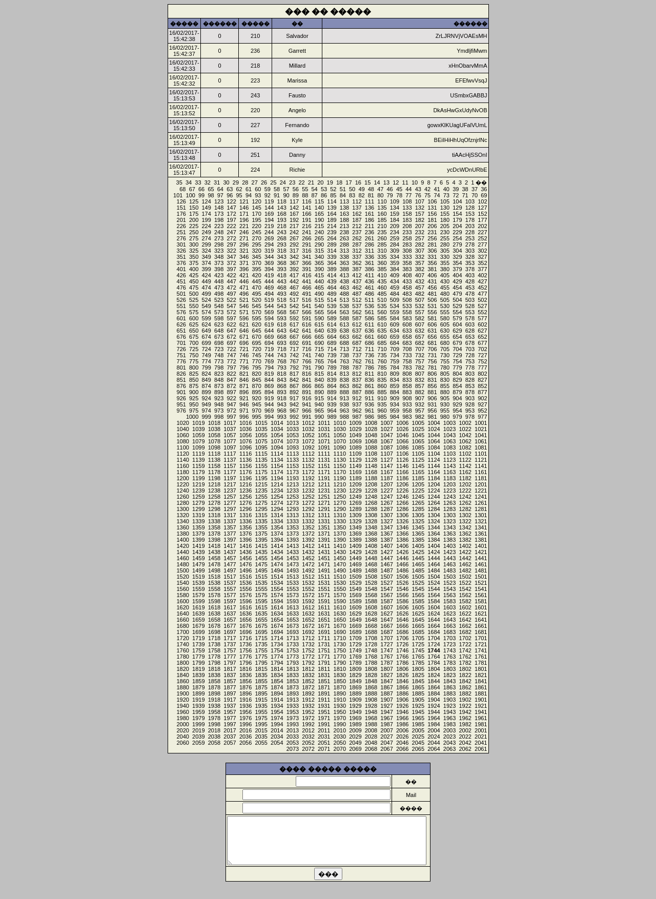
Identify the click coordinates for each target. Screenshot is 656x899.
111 (369, 201)
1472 (308, 564)
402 (482, 275)
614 (331, 324)
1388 (371, 540)
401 (181, 269)
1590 (340, 601)
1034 (277, 429)
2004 (433, 730)
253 (470, 238)
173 (218, 214)
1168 (371, 472)
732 (419, 355)
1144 (433, 466)
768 (281, 361)
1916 (245, 700)
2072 (308, 749)
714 (331, 349)
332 (419, 257)
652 (482, 337)
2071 (324, 749)
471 (244, 287)
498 (218, 294)
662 (356, 337)
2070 (340, 749)
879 (457, 392)
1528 (371, 583)
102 (482, 201)
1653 (292, 620)
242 (294, 232)
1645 (418, 620)
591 (306, 318)
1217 (229, 484)
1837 (229, 675)
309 (394, 251)
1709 (355, 638)
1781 (481, 663)
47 (380, 189)
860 (381, 386)
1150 (340, 466)
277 (482, 244)
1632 (308, 613)
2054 (277, 743)
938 (344, 404)
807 (419, 374)
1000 (192, 417)
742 (294, 355)
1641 (481, 620)
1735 (261, 644)
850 (193, 380)
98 (211, 195)
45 (399, 189)
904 (457, 398)
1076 (245, 441)
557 (419, 312)
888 (344, 392)
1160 (182, 466)
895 (256, 392)
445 (256, 281)
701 (181, 343)
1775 (261, 656)
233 (407, 232)
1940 (182, 706)
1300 (182, 509)
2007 (386, 730)
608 (407, 324)
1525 (418, 583)
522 (231, 300)
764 (331, 361)
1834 (277, 675)
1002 (465, 423)
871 (244, 386)
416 (306, 275)
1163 (449, 472)
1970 (340, 718)
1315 (261, 515)
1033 (292, 429)
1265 (418, 503)
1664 (433, 626)
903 (470, 398)
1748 (371, 650)
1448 (371, 558)
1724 (433, 644)
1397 (229, 540)
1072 (308, 441)
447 (231, 281)
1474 (277, 564)
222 (231, 226)
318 (281, 251)
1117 (229, 454)
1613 (292, 607)
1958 (214, 712)
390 (319, 269)
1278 (214, 503)
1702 (465, 638)
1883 (449, 693)
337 (356, 257)
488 (344, 294)
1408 (371, 546)
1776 (245, 656)
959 (394, 410)
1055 (261, 435)
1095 (261, 447)
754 (457, 361)
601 (181, 318)
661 (369, 337)
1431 (324, 552)
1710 (340, 638)
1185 (418, 478)
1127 (386, 460)
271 (244, 238)
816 (306, 374)
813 (344, 374)
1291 (324, 509)
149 (206, 208)
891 (306, 392)
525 (193, 300)
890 (319, 392)
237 (356, 232)
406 (432, 275)
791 (306, 367)
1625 (418, 613)
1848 (371, 681)
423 (218, 275)
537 (356, 306)
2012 (308, 730)
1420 (182, 546)
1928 (371, 706)
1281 (481, 509)
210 (381, 226)
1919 (198, 700)
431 (432, 281)
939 (331, 404)
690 (319, 343)
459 (394, 287)
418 (281, 275)
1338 (214, 521)
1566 (402, 595)
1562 (465, 595)
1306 (402, 515)
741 (306, 355)
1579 (198, 595)
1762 (465, 656)
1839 (198, 675)
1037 (229, 429)
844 (269, 380)
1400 (182, 540)
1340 (182, 521)
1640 (182, 613)
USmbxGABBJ (468, 95)
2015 (261, 730)
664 (331, 337)
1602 (465, 607)
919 (269, 398)
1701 (481, 638)
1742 (465, 650)
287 (356, 244)
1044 (433, 435)
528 (470, 306)
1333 (292, 521)
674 (206, 337)
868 (281, 386)
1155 (261, 466)
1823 (449, 675)
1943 (449, 712)
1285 (418, 509)
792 (294, 367)
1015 (261, 423)
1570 (340, 595)
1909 (355, 700)
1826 (402, 675)
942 (294, 404)
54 (315, 189)
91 (277, 195)
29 (236, 182)
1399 (198, 540)
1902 (465, 700)
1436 (245, 552)
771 (244, 361)
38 (465, 189)
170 (256, 214)
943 (281, 404)
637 (356, 331)
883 (407, 392)
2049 (355, 743)
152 (482, 214)
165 (319, 214)
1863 (449, 687)
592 (294, 318)
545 (256, 306)
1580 (182, 595)
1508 (371, 577)
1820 (182, 669)
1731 (324, 644)
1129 (355, 460)
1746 (402, 650)
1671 (324, 626)
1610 (340, 607)
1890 (340, 693)
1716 (245, 638)
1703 (449, 638)
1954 (277, 712)
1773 (292, 656)
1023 (449, 429)
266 (306, 238)
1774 (277, 656)
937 (356, 404)
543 (281, 306)
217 (294, 226)
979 (457, 417)
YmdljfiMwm (472, 51)
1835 (261, 675)
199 (206, 220)
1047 (386, 435)
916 (306, 398)
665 (319, 337)
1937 (229, 706)
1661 (481, 626)
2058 (214, 743)
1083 (449, 447)
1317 (229, 515)
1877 (229, 687)
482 (419, 294)
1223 (449, 490)
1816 (245, 669)
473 (218, 287)
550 (193, 306)
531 (432, 306)
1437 (229, 552)
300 (193, 244)
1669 (355, 626)
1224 (433, 490)
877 (482, 392)
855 (444, 386)
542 (294, 306)
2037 (229, 736)
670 (256, 337)
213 (344, 226)
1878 (214, 687)
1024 (433, 429)
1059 (198, 435)
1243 (449, 497)
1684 (433, 632)
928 (470, 404)
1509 (355, 577)
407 (419, 275)
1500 (182, 570)
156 (432, 214)
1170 (340, 472)
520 (256, 300)
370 (256, 263)
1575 (261, 595)
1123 (449, 460)
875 (193, 386)
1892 (308, 693)
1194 (277, 478)
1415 (261, 546)
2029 (355, 736)
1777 (229, 656)
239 (331, 232)
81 (371, 195)
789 (331, 367)
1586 (402, 601)
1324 (433, 521)
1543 (449, 589)
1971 (324, 718)
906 (432, 398)
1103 (449, 454)
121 (244, 201)
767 (294, 361)
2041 (481, 743)
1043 (449, 435)
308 (407, 251)
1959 (198, 712)
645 (256, 331)
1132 (308, 460)
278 (470, 244)
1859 (198, 681)
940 (319, 404)
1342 (465, 527)
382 (419, 269)
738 (344, 355)
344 (269, 257)
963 (344, 410)
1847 (386, 681)
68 (182, 189)
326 (181, 251)
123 (218, 201)
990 (319, 417)
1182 (465, 478)
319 (269, 251)
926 (181, 398)
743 (281, 355)
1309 (355, 515)
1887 (386, 693)
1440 (182, 552)
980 (444, 417)
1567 (386, 595)
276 (181, 238)
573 (218, 312)
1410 (340, 546)
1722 (465, 644)
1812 (308, 669)
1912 (308, 700)
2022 (465, 736)
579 (457, 318)
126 (181, 201)
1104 (433, 454)
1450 (340, 558)
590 (319, 318)
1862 (465, 687)
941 (306, 404)
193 (281, 220)
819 (269, 374)
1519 (198, 577)
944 (269, 404)
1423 (449, 552)
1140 (182, 460)
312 (356, 251)
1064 (433, 441)
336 (369, 257)
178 (470, 220)
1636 (245, 613)
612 (356, 324)
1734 (277, 644)
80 (380, 195)
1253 (292, 497)
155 (444, 214)
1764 (433, 656)
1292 (308, 509)
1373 (292, 533)
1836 (245, 675)
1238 (214, 490)
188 (344, 220)
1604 (433, 607)
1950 (340, 712)
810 (381, 374)
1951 (324, 712)
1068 (371, 441)
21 (311, 182)
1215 (261, 484)
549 (206, 306)
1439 (198, 552)
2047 (386, 743)
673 (218, 337)
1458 (214, 558)
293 (281, 244)
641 (306, 331)
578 (470, 318)
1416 (245, 546)
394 (269, 269)
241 (306, 232)
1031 (324, 429)
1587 (386, 601)
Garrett (297, 51)
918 (281, 398)
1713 (292, 638)
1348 (371, 527)
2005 (418, 730)
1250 (340, 497)
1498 (214, 570)
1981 (481, 724)
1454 (277, 558)
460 (381, 287)
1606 (402, 607)
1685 (418, 632)
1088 (371, 447)
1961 (481, 718)
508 (407, 300)
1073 (292, 441)
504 (457, 300)
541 (306, 306)
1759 (198, 650)
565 (319, 312)
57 (286, 189)
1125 (418, 460)
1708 (371, 638)
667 (294, 337)
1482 (465, 570)
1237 (229, 490)
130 (444, 208)
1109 (355, 454)
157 (419, 214)
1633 (292, 613)
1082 (465, 447)
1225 (418, 490)
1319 (198, 515)
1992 (308, 724)
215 (319, 226)
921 (244, 398)
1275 (261, 503)
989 (331, 417)
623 (218, 324)
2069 (355, 749)
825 (193, 374)
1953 (292, 712)
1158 (214, 466)
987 (356, 417)
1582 (465, 601)
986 (369, 417)
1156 (245, 466)
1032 (308, 429)
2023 (449, 736)
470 (256, 287)
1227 (386, 490)
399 (206, 269)
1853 (292, 681)
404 (457, 275)
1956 (245, 712)
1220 (182, 484)
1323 (449, 521)
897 (231, 392)
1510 (340, 577)
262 (356, 238)
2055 (261, 743)
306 (432, 251)
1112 (308, 454)
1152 (308, 466)
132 (419, 208)
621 (244, 324)
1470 (340, 564)
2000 (182, 724)
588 (344, 318)
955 (444, 410)
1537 (229, 583)
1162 (465, 472)
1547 (386, 589)
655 (444, 337)
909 (394, 398)
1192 (308, 478)
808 (407, 374)
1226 (402, 490)
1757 (229, 650)
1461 (481, 564)
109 (394, 201)
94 (248, 195)
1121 (481, 460)
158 (407, 214)
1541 (481, 589)
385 (381, 269)
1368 (371, 533)
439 (331, 281)
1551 (324, 589)
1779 (198, 656)
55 (305, 189)
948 (218, 404)
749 (206, 355)
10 (415, 182)
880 (444, 392)
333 (407, 257)
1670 (340, 626)
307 (419, 251)
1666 (402, 626)
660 (381, 337)
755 (444, 361)
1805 (418, 669)
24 (283, 182)
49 (361, 189)
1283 (449, 509)
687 (356, 343)
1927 (386, 706)
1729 (355, 644)
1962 (465, 718)
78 (399, 195)
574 (206, 312)
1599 (198, 601)
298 (218, 244)
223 (218, 226)
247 (231, 232)
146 (244, 208)
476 (181, 287)
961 (369, 410)
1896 (245, 693)
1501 (481, 577)
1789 (355, 663)
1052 (308, 435)
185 (381, 220)
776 (181, 361)
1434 (277, 552)
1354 (277, 527)
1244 (433, 497)
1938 (214, 706)
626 (181, 324)
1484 (433, 570)
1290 (340, 509)
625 (193, 324)
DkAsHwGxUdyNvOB (460, 110)
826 (181, 374)
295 (256, 244)
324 (206, 251)
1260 (182, 497)
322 (231, 251)
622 (231, 324)
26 (264, 182)
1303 (449, 515)
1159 (198, 466)
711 (369, 349)
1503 (449, 577)
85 (333, 195)
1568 (371, 595)
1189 (355, 478)
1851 (324, 681)
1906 (402, 700)
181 (432, 220)
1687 (386, 632)
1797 (229, 663)
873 (218, 386)
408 (407, 275)
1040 (182, 429)
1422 (465, 552)
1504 (433, 577)
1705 (418, 638)
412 (356, 275)
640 (319, 331)
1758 (214, 650)
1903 (449, 700)
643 (281, 331)
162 (356, 214)
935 (381, 404)
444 (269, 281)
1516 (245, 577)
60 (258, 189)
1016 (245, 423)
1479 (198, 564)
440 (319, 281)
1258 (214, 497)
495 (256, 294)
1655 (261, 620)
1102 (465, 454)
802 (482, 374)
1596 (245, 601)
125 (193, 201)
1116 (245, 454)
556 (432, 312)
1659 (198, 620)
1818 (214, 669)
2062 (465, 749)
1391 (324, 540)
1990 (340, 724)
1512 (308, 577)
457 (419, 287)
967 (294, 410)
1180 (182, 472)
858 (407, 386)
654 (457, 337)
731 (432, 355)
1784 (433, 663)
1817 (229, 669)
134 (394, 208)
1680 (182, 626)
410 (381, 275)
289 (331, 244)
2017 (229, 730)
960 (381, 410)
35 (179, 182)
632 (419, 331)
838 (344, 380)
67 (192, 189)
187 (356, 220)
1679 (198, 626)
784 (394, 367)
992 (294, 417)
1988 (371, 724)
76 (418, 195)
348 (218, 257)
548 (218, 306)
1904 (433, 700)
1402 (465, 546)
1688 (371, 632)
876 (181, 386)
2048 (371, 743)
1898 (214, 693)
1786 (402, 663)
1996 (245, 724)
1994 (277, 724)
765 (319, 361)
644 (269, 331)
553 (470, 312)
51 (343, 189)
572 (231, 312)
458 (407, 287)
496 (244, 294)
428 (470, 281)
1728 (371, 644)
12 (396, 182)
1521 (481, 583)
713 (344, 349)
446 (244, 281)
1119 (198, 454)
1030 (340, 429)
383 (407, 269)
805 (444, 374)
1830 (340, 675)
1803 (449, 669)
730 (444, 355)
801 (181, 367)
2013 (292, 730)
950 (193, 404)
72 (456, 195)
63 (230, 189)
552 (482, 312)
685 (381, 343)
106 (432, 201)
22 (301, 182)
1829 (355, 675)
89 (296, 195)
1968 (371, 718)
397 (231, 269)
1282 (465, 509)
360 (381, 263)
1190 (340, 478)
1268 (371, 503)
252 (482, 238)
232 (419, 232)
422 (231, 275)
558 (407, 312)
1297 (229, 509)
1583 (449, 601)
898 (218, 392)
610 (381, 324)
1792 (308, 663)
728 (470, 355)
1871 (324, 687)
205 (444, 226)
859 (394, 386)
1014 (277, 423)
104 (457, 201)
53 (324, 189)
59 (267, 189)
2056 (245, 743)
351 (181, 257)
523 (218, 300)
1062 (465, 441)
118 (281, 201)
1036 (245, 429)
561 (369, 312)
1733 (292, 644)
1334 (277, 521)
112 (356, 201)
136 (369, 208)
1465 (418, 564)
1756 (245, 650)
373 (218, 263)
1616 (245, 607)
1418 (214, 546)
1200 (182, 478)
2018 (214, 730)
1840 (182, 675)
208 (407, 226)
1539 (198, 583)
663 (344, 337)
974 (206, 410)
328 (470, 257)
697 (231, 343)
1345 (418, 527)
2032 (308, 736)
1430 (340, 552)
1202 (465, 484)
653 (470, 337)
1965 (418, 718)
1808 (371, 669)
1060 (182, 435)
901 (181, 392)
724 (206, 349)
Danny (297, 155)
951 (181, 404)
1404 (433, 546)
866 (306, 386)
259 (394, 238)
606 (432, 324)
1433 (292, 552)
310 (381, 251)
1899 (198, 693)
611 (369, 324)
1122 (465, 460)
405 (444, 275)
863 (344, 386)
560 (381, 312)
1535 (261, 583)
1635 (261, 613)
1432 (308, 552)
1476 (245, 564)
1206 (402, 484)
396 (244, 269)
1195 (261, 478)
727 (482, 355)
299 (206, 244)
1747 (386, 650)
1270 (340, 503)
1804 (433, 669)
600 (193, 318)
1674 (277, 626)
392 (294, 269)
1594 (277, 601)
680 (444, 343)
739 (331, 355)
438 (344, 281)
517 (294, 300)
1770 (340, 656)
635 (381, 331)
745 (256, 355)
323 (218, 251)
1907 (386, 700)
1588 (371, 601)
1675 (261, 626)
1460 (182, 558)
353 (470, 263)
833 (407, 380)
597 (231, 318)
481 (432, 294)
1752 (308, 650)
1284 (433, 509)
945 (256, 404)
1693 (292, 632)
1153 (292, 466)
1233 (292, 490)
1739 (198, 644)
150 (193, 208)
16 (358, 182)
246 (244, 232)
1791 (324, 663)
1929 (355, 706)
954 (457, 410)
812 (356, 374)
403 (470, 275)
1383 (449, 540)
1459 (198, 558)
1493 (292, 570)
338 (344, 257)
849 (206, 380)
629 (457, 331)
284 (394, 244)
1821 (481, 675)
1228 (371, 490)
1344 (433, 527)
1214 (277, 484)
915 (319, 398)
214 (331, 226)
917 (294, 398)
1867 (386, 687)
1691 (324, 632)
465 (319, 287)
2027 (386, 736)
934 (394, 404)
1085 (418, 447)
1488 (371, 570)
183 (407, 220)
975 (193, 410)
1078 (214, 441)
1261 (481, 503)
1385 (418, 540)
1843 (449, 681)
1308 (371, 515)
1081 (481, 447)
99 (201, 195)
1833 (292, 675)
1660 (182, 620)
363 (344, 263)
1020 (182, 423)
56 (296, 189)
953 (470, 410)
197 (231, 220)
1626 (402, 613)
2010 (340, 730)
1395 (261, 540)
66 (201, 189)
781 (432, 367)
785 (381, 367)
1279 (198, 503)
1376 (245, 533)
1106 (402, 454)
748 (218, 355)
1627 (386, 613)
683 (407, 343)
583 (407, 318)
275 (193, 238)
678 (470, 343)
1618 (214, 607)
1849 (355, 681)
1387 (386, 540)
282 (419, 244)
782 (419, 367)
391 (306, 269)
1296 (245, 509)
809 (394, 374)
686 (369, 343)
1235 (261, 490)
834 (394, 380)
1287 (386, 509)
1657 (229, 620)
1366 (402, 533)
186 (369, 220)
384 (394, 269)
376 (181, 263)
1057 (229, 435)
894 (269, 392)
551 (181, 306)
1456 (245, 558)
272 (231, 238)
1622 (465, 613)
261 (369, 238)
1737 (229, 644)
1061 (481, 441)
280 (444, 244)
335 (381, 257)
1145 (418, 466)
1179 (198, 472)
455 (444, 287)
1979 (198, 718)
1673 (292, 626)
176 (181, 214)
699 (206, 343)
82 (361, 195)
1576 (245, 595)
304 (457, 251)
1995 (261, 724)
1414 (277, 546)
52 (333, 189)
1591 (324, 601)
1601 (481, 607)
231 (432, 232)
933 (407, 404)
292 (294, 244)
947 (231, 404)
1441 (481, 558)
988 (344, 417)
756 (432, 361)
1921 (481, 706)
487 (356, 294)
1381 (481, 540)
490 (319, 294)
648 (218, 331)
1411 (324, 546)
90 (286, 195)
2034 (277, 736)
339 (331, 257)
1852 (308, 681)
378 (470, 269)
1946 (402, 712)
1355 (261, 527)
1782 (465, 663)
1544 (433, 589)
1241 (481, 497)
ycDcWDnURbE (467, 170)
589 (331, 318)
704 (457, 349)
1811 (324, 669)
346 (244, 257)
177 (482, 220)
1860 (182, 681)
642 (294, 331)
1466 (402, 564)
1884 (433, 693)
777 (482, 367)
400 (193, 269)
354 (457, 263)
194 (269, 220)
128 (470, 208)
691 (306, 343)
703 (470, 349)
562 (356, 312)
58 (277, 189)
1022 (465, 429)
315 (319, 251)
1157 (229, 466)
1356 (245, 527)
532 (419, 306)
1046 (402, 435)
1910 (340, 700)
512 (356, 300)
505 (444, 300)
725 (193, 349)
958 (407, 410)
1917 (229, 700)
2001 (481, 730)
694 (269, 343)
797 (231, 367)
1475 (261, 564)
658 (407, 337)
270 (256, 238)
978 (470, 417)
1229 (355, 490)
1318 (214, 515)
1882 (465, 693)
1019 (198, 423)
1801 (481, 669)
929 (457, 404)
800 (193, 367)
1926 (402, 706)
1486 (402, 570)
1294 (277, 509)
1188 (371, 478)
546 (244, 306)
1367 (386, 533)
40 (446, 189)
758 (407, 361)
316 (306, 251)
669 (269, 337)
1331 (324, 521)
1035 (261, 429)
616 (306, 324)
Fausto (297, 95)
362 (356, 263)
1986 (402, 724)
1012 (308, 423)
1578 (214, 595)
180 (444, 220)
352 (482, 263)
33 (198, 182)
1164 (433, 472)
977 (482, 417)
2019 (198, 730)
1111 (324, 454)
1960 (182, 712)
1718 (214, 638)
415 (319, 275)
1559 (198, 589)
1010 (340, 423)
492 (294, 294)
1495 (261, 570)
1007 (386, 423)
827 (482, 380)
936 (369, 404)
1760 (182, 650)
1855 (261, 681)
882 (419, 392)
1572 (308, 595)
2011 (324, 730)
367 (294, 263)
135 (381, 208)
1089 (355, 447)
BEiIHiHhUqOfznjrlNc (460, 140)
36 (484, 189)
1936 (245, 706)
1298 (214, 509)
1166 (402, 472)
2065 (418, 749)
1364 (433, 533)
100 (190, 195)
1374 (277, 533)
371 (244, 263)
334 (394, 257)
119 (269, 201)
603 (470, 324)
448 (218, 281)
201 (181, 220)
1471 (324, 564)
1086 (402, 447)
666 (306, 337)
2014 (277, 730)
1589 (355, 601)
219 (269, 226)
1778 (214, 656)
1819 (198, 669)
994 (269, 417)
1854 (277, 681)
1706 (402, 638)
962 (356, 410)
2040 (182, 736)
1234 (277, 490)
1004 (433, 423)
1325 (418, 521)
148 (218, 208)
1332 (308, 521)
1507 (386, 577)
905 (444, 398)
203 (470, 226)
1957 (229, 712)
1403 (449, 546)
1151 (324, 466)
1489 (355, 570)
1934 (277, 706)
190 (319, 220)
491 (306, 294)
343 (281, 257)
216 (306, 226)
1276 (245, 503)
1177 (229, 472)
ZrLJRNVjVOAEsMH (461, 36)
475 (193, 287)
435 (381, 281)
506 (432, 300)
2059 (198, 743)
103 (470, 201)
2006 (402, 730)
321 (244, 251)
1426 (402, 552)
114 (331, 201)
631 (432, 331)
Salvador (297, 36)
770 (256, 361)
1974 (277, 718)
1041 (481, 435)
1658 (214, 620)
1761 (481, 656)
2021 (481, 736)
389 (331, 269)
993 (281, 417)
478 (470, 294)
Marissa (298, 80)
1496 (245, 570)
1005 (418, 423)
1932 (308, 706)
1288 (371, 509)
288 (344, 244)
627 (482, 331)
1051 (324, 435)
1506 (402, 577)
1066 (402, 441)
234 (394, 232)
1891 (324, 693)
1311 (324, 515)
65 (211, 189)
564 (331, 312)
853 (470, 386)
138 (344, 208)
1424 (433, 552)
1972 (308, 718)
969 (269, 410)
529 (457, 306)
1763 (449, 656)
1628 (371, 613)
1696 (245, 632)
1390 (340, 540)
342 (294, 257)
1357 (229, 527)
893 (281, 392)
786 (369, 367)
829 (457, 380)
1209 (355, 484)
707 (419, 349)
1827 (386, 675)
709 (394, 349)
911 (369, 398)
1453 (292, 558)
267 (294, 238)
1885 (418, 693)
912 (356, 398)
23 (292, 182)
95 (239, 195)
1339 (198, 521)
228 (470, 232)
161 (369, 214)
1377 (229, 533)
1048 (371, 435)
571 (244, 312)
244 (269, 232)
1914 (277, 700)
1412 (308, 546)
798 (218, 367)
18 (339, 182)
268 (281, 238)
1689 (355, 632)
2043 (449, 743)
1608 (371, 607)
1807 (386, 669)
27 (255, 182)
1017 (229, 423)
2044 (433, 743)
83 (352, 195)
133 (407, 208)
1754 (277, 650)
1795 (261, 663)
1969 (355, 718)
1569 (355, 595)
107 (419, 201)
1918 (214, 700)
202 (482, 226)
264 (331, 238)
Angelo (297, 110)
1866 (402, 687)
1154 (277, 466)
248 (218, 232)
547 (231, 306)
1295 (261, 509)
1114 (277, 454)
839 (331, 380)
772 (231, 361)
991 (306, 417)
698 (218, 343)
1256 (245, 497)
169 (269, 214)
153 (470, 214)
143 (281, 208)
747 (231, 355)
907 (419, 398)
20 (320, 182)
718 (281, 349)
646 (244, 331)
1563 (449, 595)
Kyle (297, 140)
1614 (277, 607)
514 (331, 300)
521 (244, 300)
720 (256, 349)
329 (457, 257)
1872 (308, 687)
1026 (402, 429)
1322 (465, 521)
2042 (465, 743)
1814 (277, 669)
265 (319, 238)
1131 (324, 460)
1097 (229, 447)
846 (244, 380)
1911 (324, 700)
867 (294, 386)
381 (432, 269)
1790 (340, 663)
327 (482, 257)
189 (331, 220)
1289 (355, 509)
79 (390, 195)
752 (482, 361)
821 (244, 374)
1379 (198, 533)
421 (244, 275)
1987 (386, 724)
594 (269, 318)
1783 (449, 663)
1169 (355, 472)
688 (344, 343)
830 (444, 380)
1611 (324, 607)
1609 (355, 607)
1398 (214, 540)
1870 (340, 687)
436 (369, 281)
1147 (386, 466)
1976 (245, 718)
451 (181, 281)
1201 (481, 484)
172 (231, 214)
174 (206, 214)
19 (330, 182)
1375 (261, 533)
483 (407, 294)
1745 (418, 650)
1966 (402, 718)
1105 (418, 454)
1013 (292, 423)
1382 (465, 540)
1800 (182, 663)
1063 (449, 441)
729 (457, 355)
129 (457, 208)
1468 (371, 564)
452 (482, 287)
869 (269, 386)
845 (256, 380)
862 (356, 386)
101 (177, 195)
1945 (418, 712)
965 (319, 410)
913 (344, 398)
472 (231, 287)
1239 (198, 490)
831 (432, 380)
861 (369, 386)
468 (281, 287)
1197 (229, 478)
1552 (308, 589)
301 (181, 244)
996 (244, 417)
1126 (402, 460)
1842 (465, 681)
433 (407, 281)
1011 (324, 423)
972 (231, 410)
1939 (198, 706)
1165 (418, 472)
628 (470, 331)
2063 (449, 749)
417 (294, 275)
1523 (449, 583)
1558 (214, 589)
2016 (245, 730)
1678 (214, 626)
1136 (245, 460)
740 (319, 355)
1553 (292, 589)
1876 (245, 687)
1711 (324, 638)
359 (394, 263)
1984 (433, 724)
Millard (297, 66)
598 (218, 318)
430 (444, 281)
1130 (340, 460)
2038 (214, 736)
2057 (229, 743)
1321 (481, 521)
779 (457, 367)
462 (356, 287)
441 (306, 281)
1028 (371, 429)
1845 (418, 681)
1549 (355, 589)
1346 (402, 527)
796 (244, 367)
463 (344, 287)
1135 (261, 460)
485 (381, 294)
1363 (449, 533)
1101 (481, 454)
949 (206, 404)
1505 (418, 577)
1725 (418, 644)
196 (244, 220)
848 (218, 380)
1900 (182, 693)
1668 (371, 626)
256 (432, 238)
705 (444, 349)
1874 (277, 687)
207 (419, 226)
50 (352, 189)
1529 (355, 583)
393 (281, 269)
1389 (355, 540)
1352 (308, 527)
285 (381, 244)
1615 (261, 607)
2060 (182, 743)
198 (218, 220)
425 (193, 275)
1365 (418, 533)
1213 (292, 484)
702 (482, 349)
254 (457, 238)
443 (281, 281)
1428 (371, 552)
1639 (198, 613)
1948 (371, 712)
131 (432, 208)
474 (206, 287)
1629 (355, 613)
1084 (433, 447)
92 (267, 195)
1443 (449, 558)
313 (344, 251)
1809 (355, 669)
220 (256, 226)
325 (193, 251)
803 (470, 374)
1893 (292, 693)
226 (181, 226)
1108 (371, 454)
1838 (214, 675)
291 (306, 244)
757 (419, 361)
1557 (229, 589)
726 (181, 349)
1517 (229, 577)
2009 (355, 730)
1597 (229, 601)
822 (231, 374)
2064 (433, 749)
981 (432, 417)
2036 (245, 736)
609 (394, 324)
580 (444, 318)
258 (407, 238)
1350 (340, 527)
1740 (182, 644)
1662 (465, 626)
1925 (418, 706)
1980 (182, 718)
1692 (308, 632)
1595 (261, 601)
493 (281, 294)
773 (218, 361)
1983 (449, 724)
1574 (277, 595)
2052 (308, 743)
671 (244, 337)
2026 (402, 736)
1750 (340, 650)
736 (369, 355)
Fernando (297, 125)
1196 (245, 478)
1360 (182, 527)
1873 (292, 687)
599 (206, 318)
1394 (277, 540)
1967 (386, 718)
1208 (371, 484)
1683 (449, 632)
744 (269, 355)
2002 (465, 730)
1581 (481, 601)
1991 (324, 724)
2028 (371, 736)
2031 (324, 736)
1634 (277, 613)
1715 (261, 638)
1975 (261, 718)
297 (231, 244)
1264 (433, 503)
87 (315, 195)
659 (394, 337)
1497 (229, 570)
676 (181, 337)
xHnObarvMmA (467, 66)
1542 (465, 589)
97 (220, 195)
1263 (449, 503)
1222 (465, 490)
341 (306, 257)
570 (256, 312)
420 (256, 275)
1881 (481, 693)
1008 (371, 423)
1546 (402, 589)
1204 (433, 484)
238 (344, 232)
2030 (340, 736)
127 (482, 208)
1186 (402, 478)
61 (248, 189)
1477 (229, 564)
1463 (449, 564)
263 (344, 238)
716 (306, 349)
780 (444, 367)
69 (484, 195)
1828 (371, 675)
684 (394, 343)
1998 (214, 724)
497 (231, 294)
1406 (402, 546)
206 (432, 226)
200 (193, 220)
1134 (277, 460)
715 (319, 349)
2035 (261, 736)
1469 (355, 564)
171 (244, 214)
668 (281, 337)
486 (369, 294)
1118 (214, 454)
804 (457, 374)
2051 (324, 743)
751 (181, 355)
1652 (308, 620)
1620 (182, 607)
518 (281, 300)
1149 (355, 466)
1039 (198, 429)
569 (269, 312)
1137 (229, 460)
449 (206, 281)
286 (369, 244)
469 (269, 287)
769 (269, 361)
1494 (277, 570)
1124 (433, 460)
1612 (308, 607)
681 (432, 343)
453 (470, 287)
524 (206, 300)
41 (437, 189)
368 (281, 263)
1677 (229, 626)
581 (432, 318)
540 (319, 306)
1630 (340, 613)
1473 (292, 564)
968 (281, 410)
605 (444, 324)
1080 (182, 441)
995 (256, 417)
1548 (371, 589)
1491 (324, 570)
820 (256, 374)
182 (419, 220)
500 (193, 294)
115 (319, 201)
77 (408, 195)
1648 (371, 620)
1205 (418, 484)
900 (193, 392)
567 (294, 312)
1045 (418, 435)
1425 (418, 552)
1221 (481, 490)
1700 (182, 632)
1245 (418, 497)
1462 (465, 564)
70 (474, 195)
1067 (386, 441)
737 (356, 355)
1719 (198, 638)
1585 (418, 601)
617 (294, 324)
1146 (402, 466)
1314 (277, 515)
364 (331, 263)
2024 (433, 736)
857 (419, 386)
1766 (402, 656)
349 (206, 257)
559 (394, 312)
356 (432, 263)
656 (432, 337)
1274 (277, 503)
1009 (355, 423)
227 (482, 232)
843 (281, 380)
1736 (245, 644)
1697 (229, 632)
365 (319, 263)
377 (482, 269)
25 (273, 182)
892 (294, 392)
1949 (355, 712)
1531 (324, 583)
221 (244, 226)
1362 (465, 533)
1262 (465, 503)
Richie (297, 170)
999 (206, 417)
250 (193, 232)
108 (407, 201)
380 (444, 269)
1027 (386, 429)
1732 (308, 644)
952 (482, 410)
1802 (465, 669)
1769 (355, 656)
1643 (449, 620)
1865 (418, 687)
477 (482, 294)
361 (369, 263)
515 (319, 300)
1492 (308, 570)
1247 (386, 497)
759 (394, 361)
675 (193, 337)
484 (394, 294)
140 (319, 208)
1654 (277, 620)
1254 (277, 497)
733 (407, 355)
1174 (277, 472)
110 (381, 201)
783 (407, 367)
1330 (340, 521)
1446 (402, 558)
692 (294, 343)
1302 (465, 515)
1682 (465, 632)
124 (206, 201)
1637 (229, 613)
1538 (214, 583)
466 (306, 287)
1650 (340, 620)
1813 (292, 669)
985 (381, 417)
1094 (277, 447)
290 (319, 244)
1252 (308, 497)
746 (244, 355)
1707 (386, 638)
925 (193, 398)
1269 (355, 503)
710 (381, 349)
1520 (182, 577)
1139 (198, 460)
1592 (308, 601)
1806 (402, 669)
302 (482, 251)
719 (269, 349)
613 (344, 324)
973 (218, 410)
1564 (433, 595)
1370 (340, 533)
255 (444, 238)
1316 (245, 515)
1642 (465, 620)
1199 (198, 478)
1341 (481, 527)
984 (394, 417)
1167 (386, 472)
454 (457, 287)
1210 (340, 484)
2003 (449, 730)
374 (206, 263)
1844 (433, 681)
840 (319, 380)
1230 (340, 490)
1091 (324, 447)
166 (306, 214)
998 (218, 417)
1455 (261, 558)
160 (381, 214)
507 (419, 300)
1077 (229, 441)
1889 (355, 693)
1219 (198, 484)
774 (206, 361)
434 (394, 281)
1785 (418, 663)
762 (356, 361)
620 (256, 324)
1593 (292, 601)
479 (457, 294)
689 (331, 343)
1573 (292, 595)
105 (444, 201)
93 (258, 195)
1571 (324, 595)
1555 (261, 589)
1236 (245, 490)
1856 (245, 681)
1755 (261, 650)
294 (269, 244)
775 (193, 361)
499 (206, 294)
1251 (324, 497)
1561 (481, 595)
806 (432, 374)
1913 (292, 700)
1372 (308, 533)
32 (207, 182)
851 (181, 380)
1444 (433, 558)
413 (344, 275)
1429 (355, 552)
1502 (465, 577)
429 (457, 281)
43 (418, 189)
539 (331, 306)
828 (470, 380)
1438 (214, 552)
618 (281, 324)
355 (444, 263)
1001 (481, 423)
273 (218, 238)
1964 (433, 718)
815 (319, 374)
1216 (245, 484)
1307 (386, 515)
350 (193, 257)
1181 (481, 478)
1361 (481, 533)
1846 (402, 681)
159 (394, 214)
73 (446, 195)
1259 (198, 497)
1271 (324, 503)
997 (231, 417)
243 (281, 232)
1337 (229, 521)
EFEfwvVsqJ (471, 80)
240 (319, 232)
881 (432, 392)
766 (306, 361)
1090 (340, 447)
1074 (277, 441)
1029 (355, 429)
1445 (418, 558)
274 (206, 238)
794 (269, 367)
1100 (182, 447)
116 (306, 201)
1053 (292, 435)
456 (432, 287)
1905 (418, 700)
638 (344, 331)
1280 (182, 503)
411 (369, 275)
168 (281, 214)
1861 (481, 687)
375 (193, 263)
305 (444, 251)
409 (394, 275)
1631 (324, 613)
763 (344, 361)
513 (344, 300)
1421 (481, 552)
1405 (418, 546)
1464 (433, 564)
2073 (292, 749)
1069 (355, 441)
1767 (386, 656)
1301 (481, 515)
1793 (292, 663)
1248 (371, 497)
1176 (245, 472)
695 (256, 343)
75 (427, 195)
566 (306, 312)
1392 (308, 540)
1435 (261, 552)
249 (206, 232)
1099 (198, 447)
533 (407, 306)
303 (470, 251)
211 (369, 226)
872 (231, 386)
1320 (182, 515)
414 (331, 275)
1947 (386, 712)
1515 (261, 577)
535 (381, 306)
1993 (292, 724)
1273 (292, 503)
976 (181, 410)
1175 (261, 472)
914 (331, 398)
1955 (261, 712)
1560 (182, 589)
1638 (214, 613)
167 (294, 214)
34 (189, 182)
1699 (198, 632)
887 (356, 392)
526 (181, 300)
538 (344, 306)
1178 (214, 472)
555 (444, 312)
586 (369, 318)
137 (356, 208)
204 (457, 226)
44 (408, 189)
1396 (245, 540)
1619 (198, 607)
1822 (465, 675)
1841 (481, 681)
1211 (324, 484)
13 (386, 182)
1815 (261, 669)
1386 (402, 540)
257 (419, 238)
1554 (277, 589)
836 (369, 380)
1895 (261, 693)
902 (482, 398)
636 (369, 331)
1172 (308, 472)
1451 (324, 558)
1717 (229, 638)
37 (474, 189)
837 (356, 380)
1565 (418, 595)
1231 (324, 490)
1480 (182, 564)
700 (193, 343)
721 (244, 349)
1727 (386, 644)
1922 (465, 706)
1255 (261, 497)
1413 (292, 546)
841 (306, 380)
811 (369, 374)
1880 (182, 687)
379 (457, 269)
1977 (229, 718)
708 (407, 349)
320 (256, 251)
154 (457, 214)
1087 (386, 447)
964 (331, 410)
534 (394, 306)
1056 (245, 435)
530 (444, 306)
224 (206, 226)
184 (394, 220)
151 (181, 208)
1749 (355, 650)
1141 (481, 466)
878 (470, 392)
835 (381, 380)
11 (405, 182)
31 (217, 182)
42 (427, 189)
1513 (292, 577)
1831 (324, 675)
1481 (481, 570)
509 (394, 300)
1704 (433, 638)
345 (256, 257)
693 (281, 343)
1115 (261, 454)
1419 (198, 546)
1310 (340, 515)
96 (230, 195)
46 (390, 189)
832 (419, 380)
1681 (481, 632)
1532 (308, 583)
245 (256, 232)
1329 (355, 521)
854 (457, 386)
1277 (229, 503)
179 (457, 220)
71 (465, 195)
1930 (340, 706)
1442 (465, 558)
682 (419, 343)
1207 (386, 484)
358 (407, 263)
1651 (324, 620)
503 (470, 300)
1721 (481, 644)
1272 (308, 503)
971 (244, 410)
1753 (292, 650)
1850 (340, 681)
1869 (355, 687)
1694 (277, 632)
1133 (292, 460)
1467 (386, 564)
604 (457, 324)
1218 (214, 484)
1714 (277, 638)
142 (294, 208)
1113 (292, 454)
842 (294, 380)
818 (281, 374)
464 (331, 287)
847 (231, 380)
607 (419, 324)
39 (456, 189)
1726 (402, 644)
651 (181, 331)
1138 (214, 460)
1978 (214, 718)
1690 (340, 632)
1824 (433, 675)
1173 (292, 472)
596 (244, 318)
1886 (402, 693)
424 (206, 275)
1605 (418, 607)
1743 (449, 650)
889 (331, 392)
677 (482, 343)
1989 (355, 724)
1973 (292, 718)
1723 (449, 644)
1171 (324, 472)
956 (432, 410)
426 (181, 275)
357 (419, 263)
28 (245, 182)
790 (319, 367)
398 (218, 269)
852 (482, 386)
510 (381, 300)
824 (206, 374)
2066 (402, 749)
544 (269, 306)
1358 (214, 527)
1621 (481, 613)
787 (356, 367)
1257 (229, 497)
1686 (402, 632)
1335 (261, 521)
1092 (308, 447)
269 (269, 238)
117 (294, 201)
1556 (245, 589)
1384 (433, 540)
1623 (449, 613)
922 (231, 398)
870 (256, 386)
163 (344, 214)
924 (206, 398)
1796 (245, 663)
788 (344, 367)
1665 (418, 626)
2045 (418, 743)
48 (371, 189)
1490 (340, 570)
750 (193, 355)
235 (381, 232)
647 (231, 331)
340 (319, 257)
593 (281, 318)
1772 (308, 656)
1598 (214, 601)
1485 (418, 570)
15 (367, 182)
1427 (386, 552)
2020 (182, 730)
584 (394, 318)
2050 (340, 743)
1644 (433, 620)
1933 (292, 706)
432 (419, 281)
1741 (481, 650)
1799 (198, 663)
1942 (465, 712)
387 (356, 269)
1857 (229, 681)
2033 (292, 736)
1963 (449, 718)
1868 (371, 687)
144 (269, 208)
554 (457, 312)
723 (218, 349)
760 (381, 361)
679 (457, 343)
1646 (402, 620)
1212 (308, 484)
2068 (371, 749)
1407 (386, 546)
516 (306, 300)
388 (344, 269)
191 (306, 220)
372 (231, 263)
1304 (433, 515)
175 (193, 214)
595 (256, 318)
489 (331, 294)
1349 (355, 527)
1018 (214, 423)
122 (231, 201)
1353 (292, 527)
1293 (292, 509)
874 (206, 386)
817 (294, 374)
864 (331, 386)
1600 (182, 601)
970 (256, 410)
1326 (402, 521)
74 (437, 195)
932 (419, 404)
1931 (324, 706)
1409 (355, 546)
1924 (433, 706)
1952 (308, 712)
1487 (386, 570)
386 (369, 269)
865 (319, 386)
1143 (449, 466)
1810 (340, 669)
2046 (402, 743)
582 (419, 318)
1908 (371, 700)
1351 (324, 527)
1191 (324, 478)
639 (331, 331)
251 (181, 232)
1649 (355, 620)
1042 (465, 435)
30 (226, 182)
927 (482, 404)
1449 (355, 558)
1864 (433, 687)
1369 (355, 533)
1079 (198, 441)
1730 (340, 644)
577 (482, 318)
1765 (418, 656)
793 (281, 367)
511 (369, 300)
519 (269, 300)
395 (256, 269)
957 (419, 410)
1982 (465, 724)
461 (369, 287)
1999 (198, 724)
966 (306, 410)
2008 (371, 730)
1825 (418, 675)
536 (369, 306)
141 (306, 208)
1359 (198, 527)
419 (269, 275)
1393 (292, 540)
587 (356, 318)
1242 (465, 497)
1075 (261, 441)
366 (306, 263)
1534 (277, 583)
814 (331, 374)
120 (256, 201)
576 (181, 312)
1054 (277, 435)
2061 (481, 749)
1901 (481, 700)
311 (369, 251)
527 (482, 306)
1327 (386, 521)
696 (244, 343)
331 (432, 257)
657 (419, 337)
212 (356, 226)
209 (394, 226)
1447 (386, 558)
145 (256, 208)
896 (244, 392)
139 (331, 208)
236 (369, 232)
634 (394, 331)
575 (193, 312)
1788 (371, 663)
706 (432, 349)
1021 (481, 429)
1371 (324, 533)
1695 (261, 632)
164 (331, 214)
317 (294, 251)
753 (470, 361)
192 (294, 220)
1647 (386, 620)
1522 (465, 583)
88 (305, 195)
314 (331, 251)
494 (269, 294)
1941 (481, 712)
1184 (433, 478)
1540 (182, 583)
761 (369, 361)
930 (444, 404)
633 (407, 331)
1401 (481, 546)
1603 (449, 607)
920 (256, 398)
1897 (229, 693)
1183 (449, 478)
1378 (214, 533)
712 (356, 349)
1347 (386, 527)
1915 (261, 700)
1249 (355, 497)
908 (407, 398)
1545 (418, 589)
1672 (308, 626)
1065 (418, 441)
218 (281, 226)
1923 (449, 706)
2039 (198, 736)
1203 (449, 484)
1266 (402, 503)
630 (444, 331)
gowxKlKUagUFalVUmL (457, 125)
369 (269, 263)
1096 (245, 447)
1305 (418, 515)
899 (206, 392)
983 (407, 417)
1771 (324, 656)
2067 (386, 749)
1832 (308, 675)
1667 (386, 626)
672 (231, 337)
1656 (245, 620)
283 (407, 244)
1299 (198, 509)
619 (269, 324)
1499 (198, 570)
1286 (402, 509)
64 (220, 189)
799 (206, 367)
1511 (324, 577)
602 (482, 324)
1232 (308, 490)
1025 (418, 429)
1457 (229, 558)
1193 (292, 478)
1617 (229, 607)
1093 (292, 447)
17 (348, 182)
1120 (182, 454)
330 (444, 257)
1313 (292, 515)
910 (381, 398)
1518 (214, 577)
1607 (386, 607)
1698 (214, 632)
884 (394, 392)
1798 (214, 663)
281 (432, 244)
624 (206, 324)
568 (281, 312)
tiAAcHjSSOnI (469, 155)
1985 (418, 724)
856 (432, 386)
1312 (308, 515)
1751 (324, 650)
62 (239, 189)
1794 (277, 663)
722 (231, 349)
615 (319, 324)
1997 (229, 724)
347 (231, 257)
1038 (214, 429)
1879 (198, 687)
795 (256, 367)
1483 (449, 570)
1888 (371, 693)
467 (294, 287)
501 (181, 294)
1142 (465, 466)
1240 (182, 490)
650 (193, 331)
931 (432, 404)
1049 (355, 435)
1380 (182, 533)
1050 (340, 435)
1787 (386, 663)
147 (231, 208)
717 (294, 349)
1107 (386, 454)
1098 (214, 447)
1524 (433, 583)
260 (381, 238)
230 (444, 232)
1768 (371, 656)
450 (193, 281)
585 (381, 318)
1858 (214, 681)
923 (218, 398)
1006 (402, 423)
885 (381, 392)
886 (369, 392)
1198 (214, 478)
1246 (402, 497)
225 (193, 226)
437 (356, 281)
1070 (340, 441)
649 (206, 331)
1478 (214, 564)
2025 (418, 736)
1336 (245, 521)
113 (344, 201)
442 (294, 281)
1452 (308, 558)
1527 (386, 583)
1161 (481, 472)
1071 (324, 441)
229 (457, 232)
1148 (371, 466)
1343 (449, 527)
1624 (433, 613)
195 (256, 220)
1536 (245, 583)
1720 (182, 638)
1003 (449, 423)
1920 (182, 700)
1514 (277, 577)
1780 (182, 656)
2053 (292, 743)
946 (244, 404)
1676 (245, 626)
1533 (292, 583)
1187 (386, 478)
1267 (386, 503)
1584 (433, 601)
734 (394, 355)
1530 (340, 583)
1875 (261, 687)
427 (482, 281)
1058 (214, 435)
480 (444, 294)
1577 (229, 595)
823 (218, 374)
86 (324, 195)
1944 (433, 712)
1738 (214, 644)
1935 (261, 706)
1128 (371, 460)
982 (419, 417)
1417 (229, 546)
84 (343, 195)
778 (470, 367)
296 (244, 244)
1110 (340, 454)
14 (377, 182)
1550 (340, 589)
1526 (402, 583)
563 (344, 312)
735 (381, 355)
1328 (371, 521)
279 (457, 244)
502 (482, 300)
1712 (308, 638)
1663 (449, 626)
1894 (277, 693)
